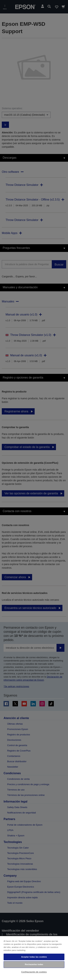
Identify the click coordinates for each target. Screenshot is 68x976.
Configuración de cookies (34, 972)
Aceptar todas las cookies (34, 957)
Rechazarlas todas (34, 964)
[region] (34, 956)
